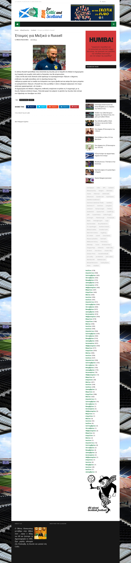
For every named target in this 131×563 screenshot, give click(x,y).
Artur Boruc (98, 250)
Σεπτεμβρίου (90, 275)
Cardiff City (110, 211)
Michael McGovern (92, 262)
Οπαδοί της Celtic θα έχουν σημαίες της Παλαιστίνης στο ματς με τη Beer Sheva (104, 114)
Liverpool (89, 208)
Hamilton (109, 202)
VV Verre (89, 250)
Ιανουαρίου (89, 285)
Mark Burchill (90, 259)
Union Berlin (106, 235)
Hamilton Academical (93, 200)
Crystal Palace (96, 215)
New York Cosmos (92, 232)
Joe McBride (99, 256)
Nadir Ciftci (109, 247)
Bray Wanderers (102, 223)
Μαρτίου (88, 290)
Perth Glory (104, 241)
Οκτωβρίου (89, 278)
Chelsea (109, 208)
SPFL (104, 187)
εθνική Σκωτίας (24, 30)
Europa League (99, 208)
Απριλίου (89, 292)
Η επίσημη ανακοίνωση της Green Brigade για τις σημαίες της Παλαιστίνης (104, 106)
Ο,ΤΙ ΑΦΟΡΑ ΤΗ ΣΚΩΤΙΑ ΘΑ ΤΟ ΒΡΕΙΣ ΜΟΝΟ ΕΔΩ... (28, 1)
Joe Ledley (90, 256)
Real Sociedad (91, 223)
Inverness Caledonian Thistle (95, 202)
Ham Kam (103, 238)
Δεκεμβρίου (89, 282)
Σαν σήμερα (90, 187)
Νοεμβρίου (89, 280)
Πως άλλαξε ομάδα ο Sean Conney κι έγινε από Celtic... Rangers (104, 123)
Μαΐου (87, 295)
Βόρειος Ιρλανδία (92, 238)
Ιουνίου (88, 297)
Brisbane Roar (106, 244)
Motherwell (105, 194)
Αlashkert (96, 265)
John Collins (109, 256)
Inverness (100, 206)
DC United (90, 235)
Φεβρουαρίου (90, 287)
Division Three (91, 253)
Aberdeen (109, 191)
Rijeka (88, 220)
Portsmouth (110, 217)
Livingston (109, 206)
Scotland (33, 30)
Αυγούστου (89, 273)
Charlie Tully (108, 250)
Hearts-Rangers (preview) (103, 178)
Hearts (89, 194)
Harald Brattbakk (103, 253)
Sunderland (90, 211)
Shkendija (89, 244)
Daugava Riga (91, 247)
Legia (106, 220)
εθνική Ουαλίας (91, 230)
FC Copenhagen (91, 226)
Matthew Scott (101, 259)
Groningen (90, 217)
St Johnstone (109, 196)
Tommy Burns (105, 262)
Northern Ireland (104, 226)
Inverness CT (90, 206)
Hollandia (100, 247)
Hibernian (96, 194)
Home (16, 30)
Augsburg (103, 232)
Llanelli (98, 235)
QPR (88, 215)
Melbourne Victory (92, 241)
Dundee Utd (99, 196)
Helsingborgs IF (97, 220)
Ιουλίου (88, 270)
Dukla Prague (107, 215)
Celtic (98, 187)
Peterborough (100, 217)
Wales (88, 265)
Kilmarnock (90, 196)
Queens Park (100, 211)
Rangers (101, 191)
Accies (97, 244)
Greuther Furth (103, 230)
